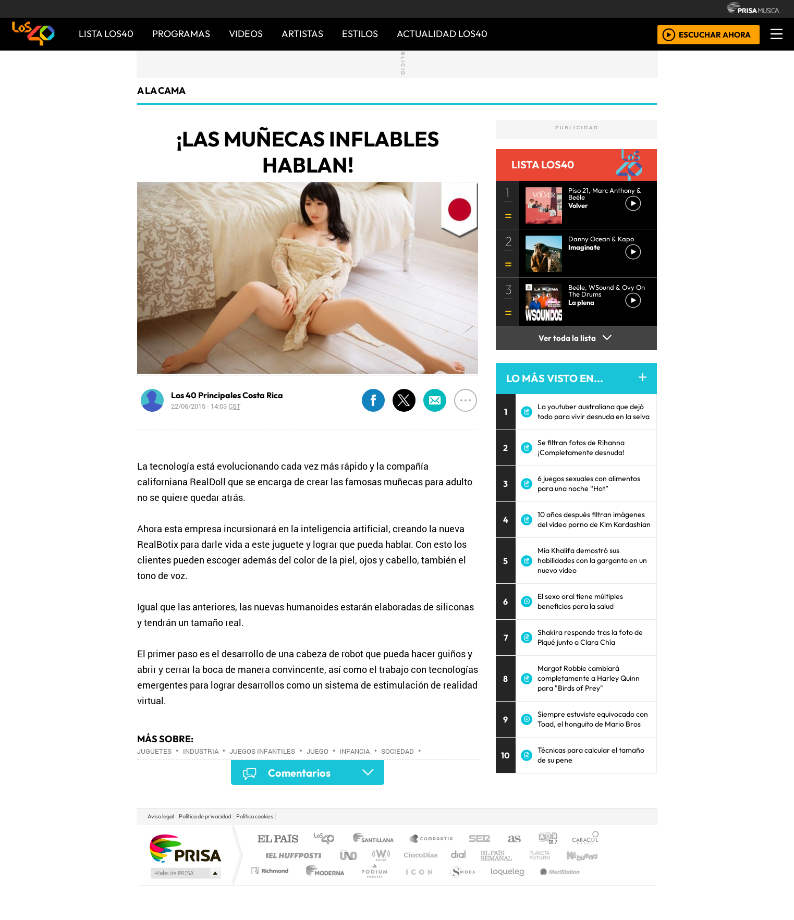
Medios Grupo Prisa (185, 873)
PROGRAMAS (181, 34)
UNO (349, 855)
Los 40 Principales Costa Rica (227, 395)
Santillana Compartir (432, 839)
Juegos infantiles (262, 751)
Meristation (554, 883)
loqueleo (504, 883)
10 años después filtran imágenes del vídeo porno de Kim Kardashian (594, 519)
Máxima (487, 855)
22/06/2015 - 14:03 (206, 406)
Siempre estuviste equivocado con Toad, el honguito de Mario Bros (593, 719)
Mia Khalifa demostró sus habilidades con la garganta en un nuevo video (592, 560)
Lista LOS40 (106, 34)
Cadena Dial (549, 855)
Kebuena (587, 855)
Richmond (271, 883)
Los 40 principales (327, 839)
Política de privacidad (205, 816)
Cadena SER (479, 839)
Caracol (585, 839)
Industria (200, 751)
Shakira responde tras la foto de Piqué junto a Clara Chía (590, 637)
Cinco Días (419, 855)
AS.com (512, 839)
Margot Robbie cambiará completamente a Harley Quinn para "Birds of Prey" (589, 678)
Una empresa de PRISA (185, 848)
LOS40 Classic (517, 855)
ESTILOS (360, 34)
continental (459, 855)
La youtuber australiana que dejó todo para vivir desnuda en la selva (594, 411)
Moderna (322, 883)
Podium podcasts (271, 868)
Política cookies (254, 816)
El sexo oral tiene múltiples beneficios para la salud (580, 601)
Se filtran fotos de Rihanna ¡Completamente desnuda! (581, 447)
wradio (379, 855)
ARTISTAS (302, 34)
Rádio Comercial (601, 883)
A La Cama (161, 90)
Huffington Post (291, 855)
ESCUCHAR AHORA (715, 34)
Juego (317, 751)
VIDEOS (246, 34)
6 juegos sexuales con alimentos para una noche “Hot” (589, 483)
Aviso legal (161, 816)
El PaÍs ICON (417, 883)
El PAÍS (277, 839)
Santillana (376, 839)
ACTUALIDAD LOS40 (442, 34)
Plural (371, 883)
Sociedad (397, 751)
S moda (459, 883)
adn (547, 839)
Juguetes (154, 751)
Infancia (354, 751)
